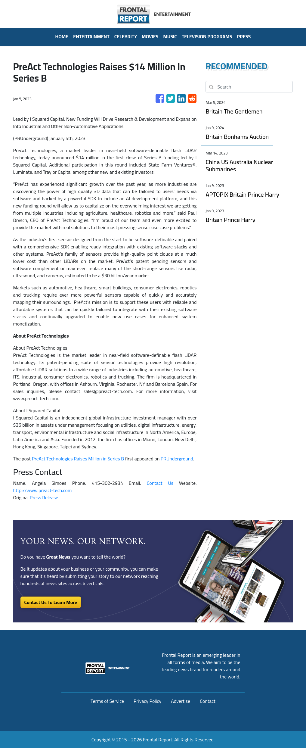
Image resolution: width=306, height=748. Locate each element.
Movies (150, 36)
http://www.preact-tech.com (42, 490)
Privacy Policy (147, 701)
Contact (207, 701)
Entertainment (91, 36)
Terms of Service (107, 701)
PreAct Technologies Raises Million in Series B (78, 458)
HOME (61, 36)
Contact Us (160, 483)
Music (170, 36)
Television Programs (207, 36)
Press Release (44, 497)
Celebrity (125, 36)
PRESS (244, 36)
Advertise (180, 701)
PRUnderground (177, 458)
